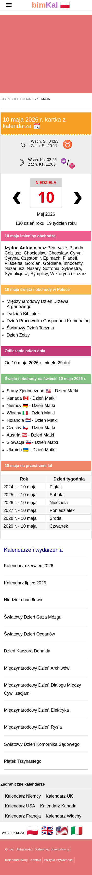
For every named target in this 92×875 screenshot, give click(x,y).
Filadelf (70, 258)
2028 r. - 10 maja (20, 518)
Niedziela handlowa (23, 599)
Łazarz (80, 273)
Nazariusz (14, 268)
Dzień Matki (66, 390)
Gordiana (52, 263)
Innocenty (73, 263)
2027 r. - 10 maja (20, 510)
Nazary (33, 268)
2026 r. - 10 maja (20, 502)
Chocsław (58, 253)
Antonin (28, 247)
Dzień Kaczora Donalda (27, 651)
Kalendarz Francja (23, 816)
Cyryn (75, 253)
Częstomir (31, 258)
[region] (46, 54)
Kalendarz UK (59, 796)
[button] (9, 5)
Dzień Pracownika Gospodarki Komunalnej (48, 320)
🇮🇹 (77, 830)
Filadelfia (13, 263)
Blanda (76, 247)
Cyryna (12, 258)
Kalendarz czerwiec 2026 (28, 565)
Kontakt (35, 860)
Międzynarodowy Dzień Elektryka (36, 710)
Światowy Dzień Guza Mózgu (32, 617)
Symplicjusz (16, 273)
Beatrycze (57, 247)
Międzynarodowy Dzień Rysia (33, 727)
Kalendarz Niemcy (23, 796)
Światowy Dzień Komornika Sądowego (41, 744)
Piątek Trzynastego (22, 761)
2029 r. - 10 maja (20, 526)
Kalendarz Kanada (58, 806)
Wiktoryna (60, 273)
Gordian (32, 263)
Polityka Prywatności (58, 860)
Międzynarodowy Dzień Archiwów (36, 668)
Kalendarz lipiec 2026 (25, 582)
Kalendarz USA (20, 806)
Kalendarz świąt (16, 860)
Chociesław (35, 253)
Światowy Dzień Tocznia (30, 327)
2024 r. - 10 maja (20, 486)
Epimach (51, 258)
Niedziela (46, 183)
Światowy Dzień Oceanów (29, 634)
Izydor (11, 247)
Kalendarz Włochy (63, 816)
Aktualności (24, 849)
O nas (9, 849)
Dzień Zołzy (18, 335)
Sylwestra (71, 268)
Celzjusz (13, 253)
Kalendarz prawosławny (52, 849)
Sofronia (51, 268)
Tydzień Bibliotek (23, 313)
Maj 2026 (46, 214)
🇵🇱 (51, 5)
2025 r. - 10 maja (20, 494)
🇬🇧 (47, 830)
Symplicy (39, 273)
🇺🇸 (62, 830)
